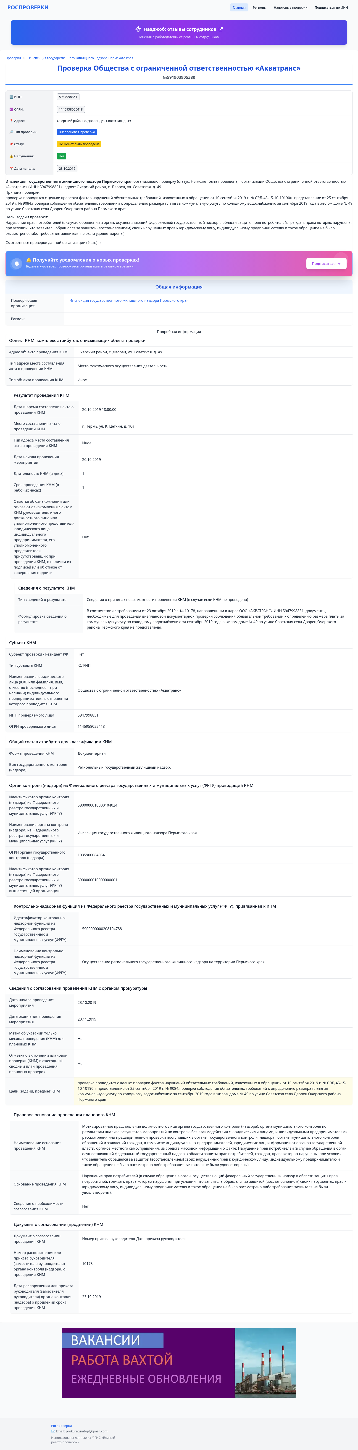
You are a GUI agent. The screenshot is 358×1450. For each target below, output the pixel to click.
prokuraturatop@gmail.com (87, 1431)
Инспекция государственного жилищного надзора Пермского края (81, 58)
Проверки (13, 58)
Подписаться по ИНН (331, 7)
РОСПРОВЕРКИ (28, 7)
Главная (239, 7)
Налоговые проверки (290, 7)
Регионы (260, 7)
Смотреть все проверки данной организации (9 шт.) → (53, 242)
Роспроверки (61, 1426)
